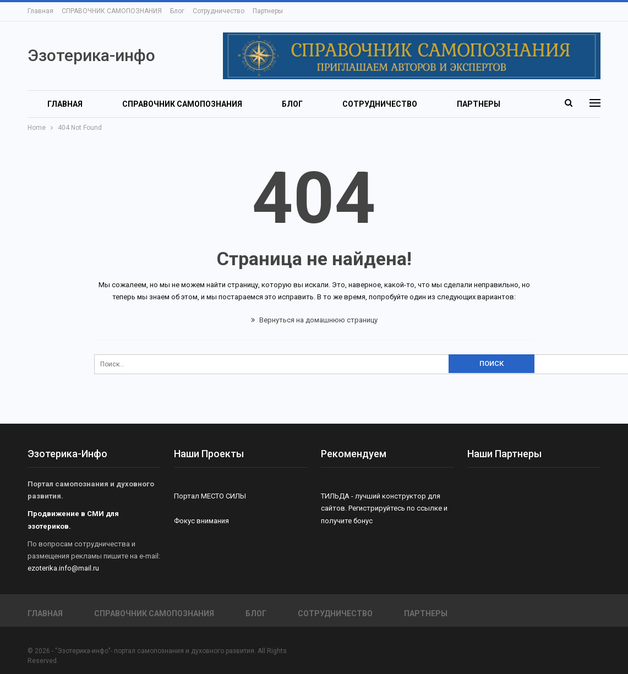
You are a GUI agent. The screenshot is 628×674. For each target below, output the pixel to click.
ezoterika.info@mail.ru (63, 568)
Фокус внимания (201, 521)
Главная (40, 11)
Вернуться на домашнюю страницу (314, 320)
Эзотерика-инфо (91, 55)
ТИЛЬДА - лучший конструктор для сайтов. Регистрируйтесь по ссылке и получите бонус (384, 508)
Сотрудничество (218, 11)
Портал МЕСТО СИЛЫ (210, 496)
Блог (177, 11)
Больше (473, 104)
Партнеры (268, 11)
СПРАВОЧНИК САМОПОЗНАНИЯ (112, 11)
